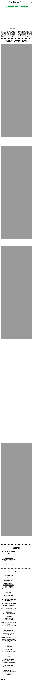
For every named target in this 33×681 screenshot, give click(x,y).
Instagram (2, 679)
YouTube (4, 679)
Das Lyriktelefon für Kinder (8, 608)
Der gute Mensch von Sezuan (8, 637)
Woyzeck (8, 591)
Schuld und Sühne (8, 630)
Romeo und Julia (8, 575)
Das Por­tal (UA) (9, 665)
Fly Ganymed (9, 616)
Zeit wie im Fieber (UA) (8, 659)
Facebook (1, 679)
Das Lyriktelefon (8, 595)
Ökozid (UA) (9, 612)
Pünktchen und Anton (8, 670)
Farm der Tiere (8, 650)
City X (8, 654)
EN (31, 2)
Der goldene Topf (8, 580)
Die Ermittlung (8, 564)
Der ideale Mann (9, 558)
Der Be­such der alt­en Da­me (9, 604)
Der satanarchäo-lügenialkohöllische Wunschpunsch (8, 585)
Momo (8, 645)
